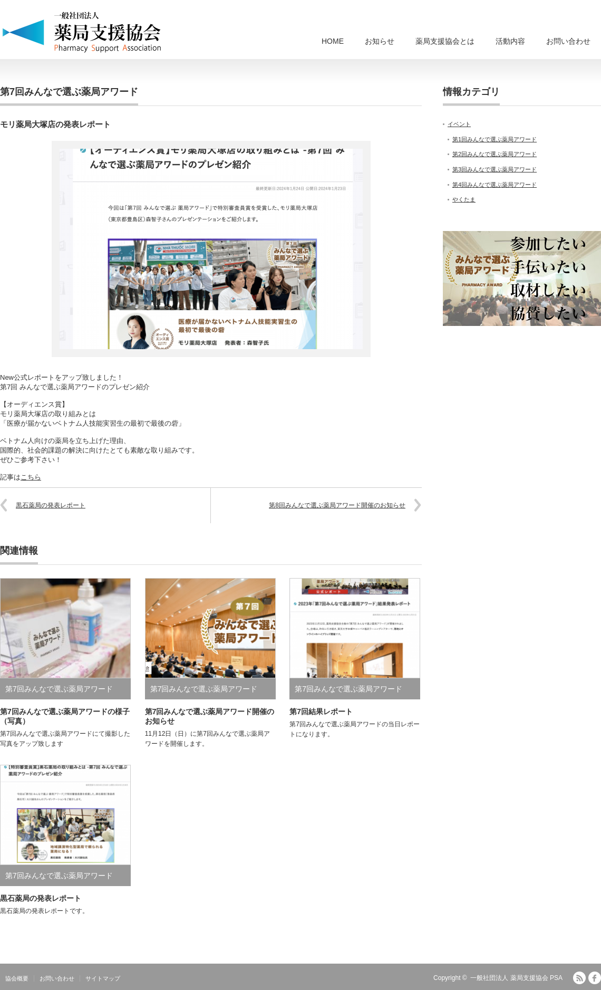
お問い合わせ (568, 41)
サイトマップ (102, 978)
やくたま (464, 199)
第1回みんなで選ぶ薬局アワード (494, 139)
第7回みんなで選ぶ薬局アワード (69, 91)
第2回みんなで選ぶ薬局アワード (494, 154)
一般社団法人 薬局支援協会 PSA (516, 978)
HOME (333, 41)
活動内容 (510, 41)
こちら (31, 477)
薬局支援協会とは (444, 41)
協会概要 (16, 978)
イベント (459, 124)
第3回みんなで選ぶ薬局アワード (494, 169)
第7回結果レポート (321, 711)
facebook (594, 978)
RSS (579, 978)
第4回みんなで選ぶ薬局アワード (494, 184)
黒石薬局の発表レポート (50, 505)
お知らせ (379, 41)
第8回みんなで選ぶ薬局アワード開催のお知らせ (337, 505)
